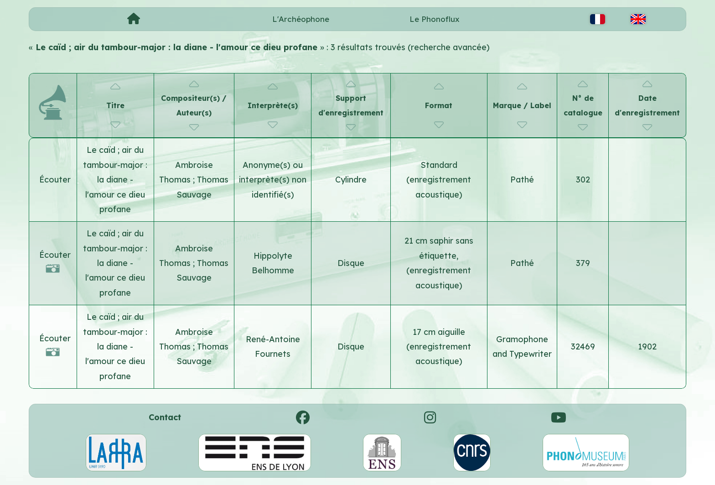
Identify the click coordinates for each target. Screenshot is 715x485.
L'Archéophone (300, 19)
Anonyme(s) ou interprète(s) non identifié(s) (272, 180)
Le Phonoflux (434, 19)
